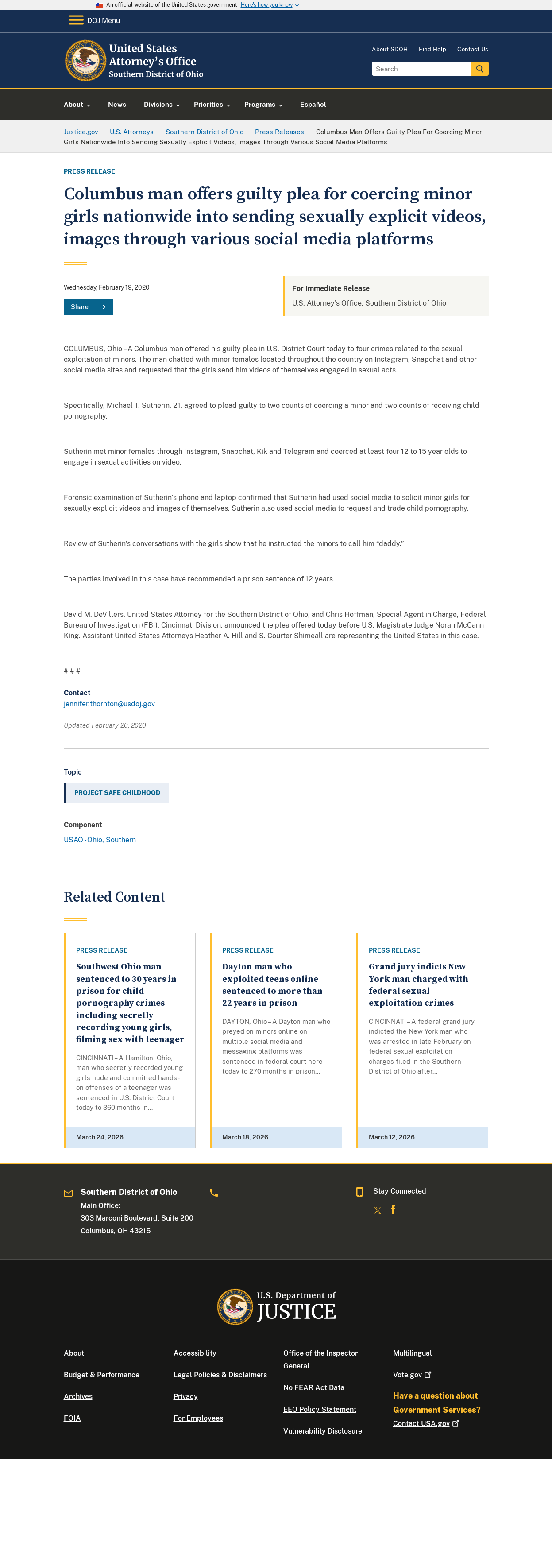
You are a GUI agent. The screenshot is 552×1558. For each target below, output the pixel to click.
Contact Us (472, 49)
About (74, 1353)
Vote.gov (413, 1375)
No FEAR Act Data (313, 1388)
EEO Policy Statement (319, 1409)
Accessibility (195, 1353)
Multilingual (412, 1353)
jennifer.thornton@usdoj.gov (109, 704)
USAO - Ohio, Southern (100, 840)
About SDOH (390, 49)
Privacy (186, 1396)
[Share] (88, 307)
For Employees (198, 1418)
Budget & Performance (101, 1375)
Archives (78, 1396)
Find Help (432, 49)
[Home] (136, 77)
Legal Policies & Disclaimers (220, 1375)
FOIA (72, 1418)
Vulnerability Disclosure (322, 1431)
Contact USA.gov (427, 1423)
